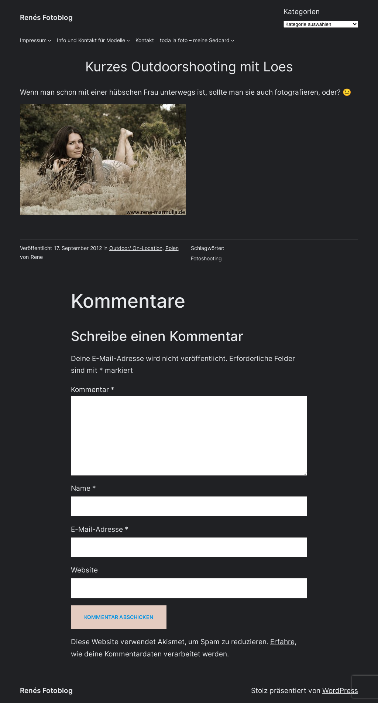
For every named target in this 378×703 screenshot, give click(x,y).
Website (84, 570)
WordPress (340, 690)
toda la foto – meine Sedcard (195, 40)
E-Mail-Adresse (99, 529)
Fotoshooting (206, 258)
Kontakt (144, 40)
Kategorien (302, 11)
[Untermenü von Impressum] (49, 40)
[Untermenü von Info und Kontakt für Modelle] (128, 40)
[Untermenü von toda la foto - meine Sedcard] (232, 40)
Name (83, 488)
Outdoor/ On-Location (135, 248)
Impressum (33, 40)
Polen (172, 248)
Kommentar (92, 389)
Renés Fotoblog (46, 17)
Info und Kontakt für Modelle (91, 40)
